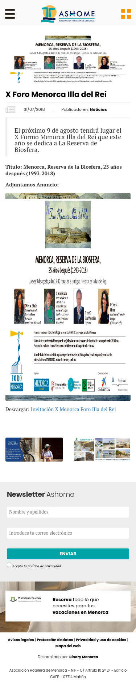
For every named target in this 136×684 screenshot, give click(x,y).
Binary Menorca (83, 657)
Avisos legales (21, 640)
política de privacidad (44, 566)
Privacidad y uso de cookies (101, 640)
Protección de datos (55, 640)
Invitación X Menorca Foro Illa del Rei (73, 409)
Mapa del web (68, 646)
